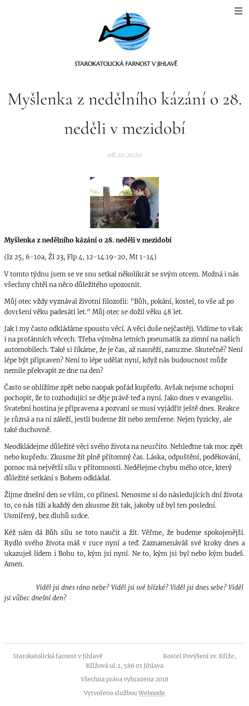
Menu (238, 10)
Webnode (151, 693)
